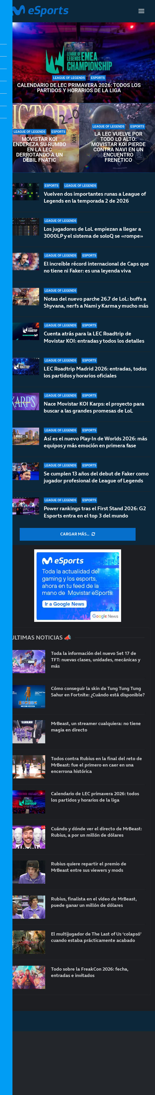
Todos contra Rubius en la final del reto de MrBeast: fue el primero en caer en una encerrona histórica (96, 765)
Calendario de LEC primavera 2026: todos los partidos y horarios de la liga (79, 88)
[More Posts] (78, 534)
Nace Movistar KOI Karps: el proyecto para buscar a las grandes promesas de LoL (94, 407)
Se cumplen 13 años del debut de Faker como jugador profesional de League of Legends (96, 477)
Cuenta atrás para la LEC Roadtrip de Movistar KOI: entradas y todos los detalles (94, 337)
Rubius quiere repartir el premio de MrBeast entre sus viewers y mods (88, 866)
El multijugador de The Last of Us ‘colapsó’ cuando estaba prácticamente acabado (96, 937)
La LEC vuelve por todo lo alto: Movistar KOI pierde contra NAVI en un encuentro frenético (118, 147)
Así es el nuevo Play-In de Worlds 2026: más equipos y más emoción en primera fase (95, 442)
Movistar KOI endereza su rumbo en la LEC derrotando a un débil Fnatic (39, 150)
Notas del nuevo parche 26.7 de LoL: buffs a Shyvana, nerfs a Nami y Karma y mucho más (96, 302)
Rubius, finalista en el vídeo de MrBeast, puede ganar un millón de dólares (94, 902)
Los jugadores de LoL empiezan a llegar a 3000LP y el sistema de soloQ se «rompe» (93, 232)
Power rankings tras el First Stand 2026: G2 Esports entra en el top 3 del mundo (95, 512)
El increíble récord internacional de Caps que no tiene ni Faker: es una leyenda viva (96, 267)
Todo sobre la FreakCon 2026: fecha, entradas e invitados (89, 972)
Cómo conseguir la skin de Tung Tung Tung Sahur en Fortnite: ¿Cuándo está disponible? (98, 691)
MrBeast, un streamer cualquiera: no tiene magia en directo (96, 726)
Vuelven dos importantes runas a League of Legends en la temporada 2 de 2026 (95, 197)
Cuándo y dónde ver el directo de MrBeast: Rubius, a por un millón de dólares (96, 831)
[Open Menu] (141, 11)
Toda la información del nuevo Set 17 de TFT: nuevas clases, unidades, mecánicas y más (95, 659)
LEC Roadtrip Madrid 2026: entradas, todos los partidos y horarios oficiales (95, 372)
